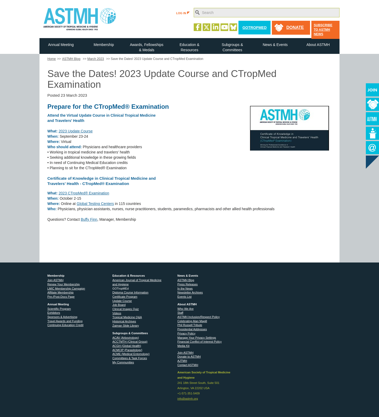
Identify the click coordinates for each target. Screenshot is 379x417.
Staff (180, 312)
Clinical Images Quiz (125, 309)
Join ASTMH (55, 280)
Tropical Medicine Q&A (127, 317)
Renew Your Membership (63, 284)
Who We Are (185, 308)
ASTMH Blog (71, 59)
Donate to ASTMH (189, 356)
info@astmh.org (187, 398)
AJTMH (182, 360)
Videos (116, 313)
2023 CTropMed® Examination (84, 193)
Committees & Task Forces (129, 358)
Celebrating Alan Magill (192, 321)
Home (51, 59)
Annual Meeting (61, 45)
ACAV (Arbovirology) (125, 337)
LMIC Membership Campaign (66, 288)
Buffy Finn (89, 219)
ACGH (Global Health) (126, 345)
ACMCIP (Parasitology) (127, 350)
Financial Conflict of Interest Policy (199, 341)
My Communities (123, 362)
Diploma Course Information (130, 292)
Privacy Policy (186, 333)
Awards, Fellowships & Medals (146, 47)
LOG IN (183, 13)
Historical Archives (124, 321)
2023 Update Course (76, 131)
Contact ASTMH (187, 365)
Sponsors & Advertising (62, 316)
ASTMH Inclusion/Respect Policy (198, 316)
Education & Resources (189, 47)
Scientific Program (59, 308)
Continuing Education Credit (65, 325)
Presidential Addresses (192, 329)
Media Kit (183, 345)
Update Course (122, 300)
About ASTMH (318, 45)
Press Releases (187, 284)
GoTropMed (254, 27)
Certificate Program (124, 296)
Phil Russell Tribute (189, 325)
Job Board (119, 304)
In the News (185, 288)
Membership (104, 45)
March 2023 (95, 59)
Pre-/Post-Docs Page (60, 296)
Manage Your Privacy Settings (196, 337)
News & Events (275, 45)
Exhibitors (53, 312)
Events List (184, 296)
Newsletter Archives (190, 292)
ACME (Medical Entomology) (130, 354)
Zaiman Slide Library (125, 325)
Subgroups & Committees (232, 47)
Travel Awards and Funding (64, 321)
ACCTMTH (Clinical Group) (129, 341)
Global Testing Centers (95, 204)
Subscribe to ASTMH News (323, 29)
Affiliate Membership (60, 292)
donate (295, 27)
